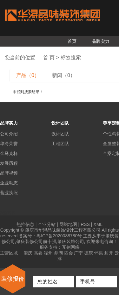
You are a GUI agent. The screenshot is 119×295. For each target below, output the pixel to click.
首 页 (49, 57)
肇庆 (27, 252)
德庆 (88, 252)
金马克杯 (9, 153)
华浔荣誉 (9, 143)
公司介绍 (9, 133)
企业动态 (9, 182)
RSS (85, 224)
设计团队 (60, 133)
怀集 (98, 252)
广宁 (78, 252)
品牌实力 (100, 41)
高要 (38, 252)
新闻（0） (63, 75)
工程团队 (60, 143)
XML (97, 224)
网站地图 (68, 224)
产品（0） (27, 75)
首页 (72, 41)
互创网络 (71, 247)
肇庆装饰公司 (70, 241)
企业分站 (47, 224)
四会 (68, 252)
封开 (108, 252)
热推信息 (25, 224)
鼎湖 (58, 252)
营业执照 (9, 192)
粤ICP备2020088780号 (59, 235)
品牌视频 (9, 173)
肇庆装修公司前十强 (36, 241)
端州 (48, 252)
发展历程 (9, 163)
